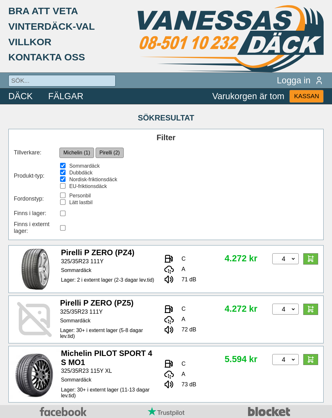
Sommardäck (84, 166)
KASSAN (306, 96)
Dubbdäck (80, 172)
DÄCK (20, 96)
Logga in (300, 80)
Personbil (80, 195)
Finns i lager (29, 213)
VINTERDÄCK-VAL (51, 26)
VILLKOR (29, 41)
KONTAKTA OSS (46, 56)
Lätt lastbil (80, 202)
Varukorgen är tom (248, 96)
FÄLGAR (65, 96)
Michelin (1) (76, 152)
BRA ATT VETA (43, 10)
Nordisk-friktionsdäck (93, 179)
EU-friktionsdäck (88, 186)
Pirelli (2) (109, 152)
